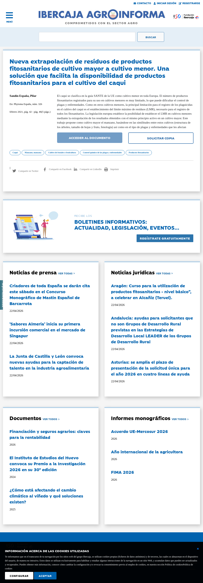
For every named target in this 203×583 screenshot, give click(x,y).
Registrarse (189, 3)
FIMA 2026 (122, 472)
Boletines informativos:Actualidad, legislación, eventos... (126, 224)
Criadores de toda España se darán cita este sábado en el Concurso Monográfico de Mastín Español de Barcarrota (50, 294)
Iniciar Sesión (165, 3)
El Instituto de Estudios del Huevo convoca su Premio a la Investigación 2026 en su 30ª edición (47, 463)
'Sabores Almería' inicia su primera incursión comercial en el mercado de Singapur (47, 330)
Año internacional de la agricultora (147, 452)
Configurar (19, 575)
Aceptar (45, 575)
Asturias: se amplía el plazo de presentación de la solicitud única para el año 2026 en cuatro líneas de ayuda (150, 368)
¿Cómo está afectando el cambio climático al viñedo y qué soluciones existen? (46, 496)
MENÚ (9, 21)
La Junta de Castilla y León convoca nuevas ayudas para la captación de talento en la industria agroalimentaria (49, 362)
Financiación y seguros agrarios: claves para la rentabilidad (50, 434)
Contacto (142, 3)
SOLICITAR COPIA (160, 138)
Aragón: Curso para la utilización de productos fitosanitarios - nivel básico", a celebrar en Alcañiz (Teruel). (151, 291)
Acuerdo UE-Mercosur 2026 (139, 431)
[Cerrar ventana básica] (198, 548)
